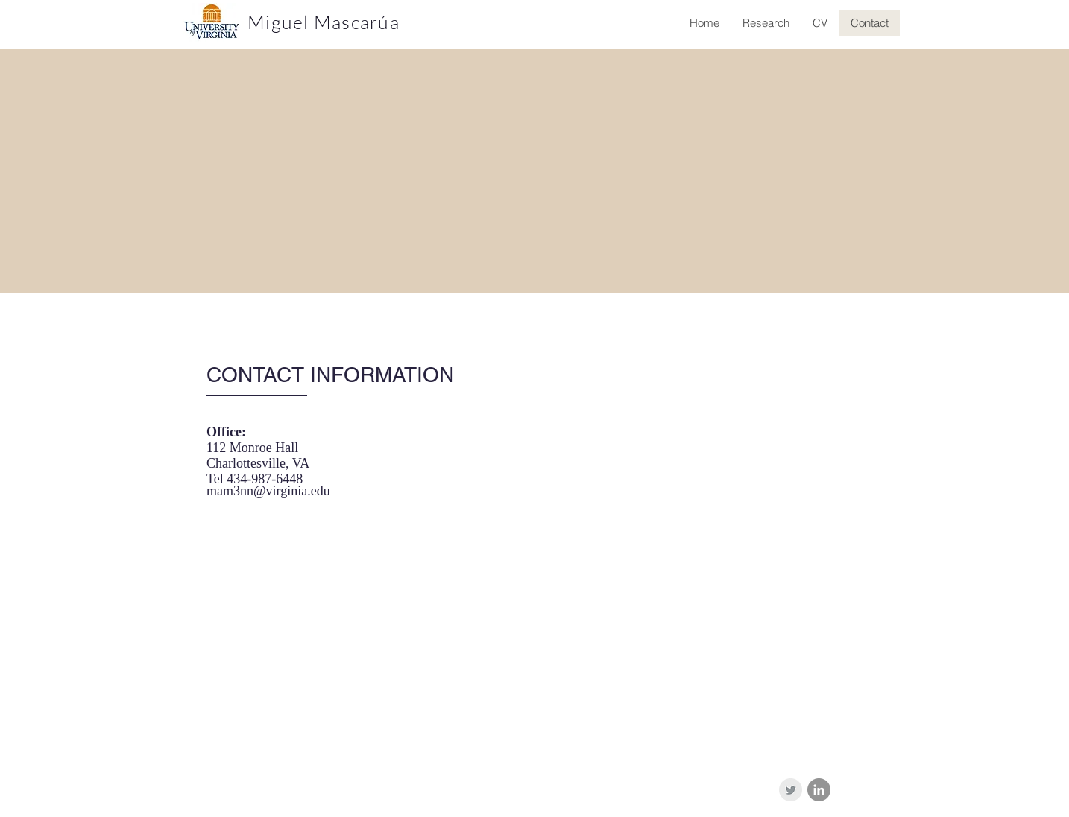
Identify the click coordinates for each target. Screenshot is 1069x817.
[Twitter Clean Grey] (790, 789)
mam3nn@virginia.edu (268, 490)
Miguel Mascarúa (323, 22)
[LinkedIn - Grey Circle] (818, 789)
